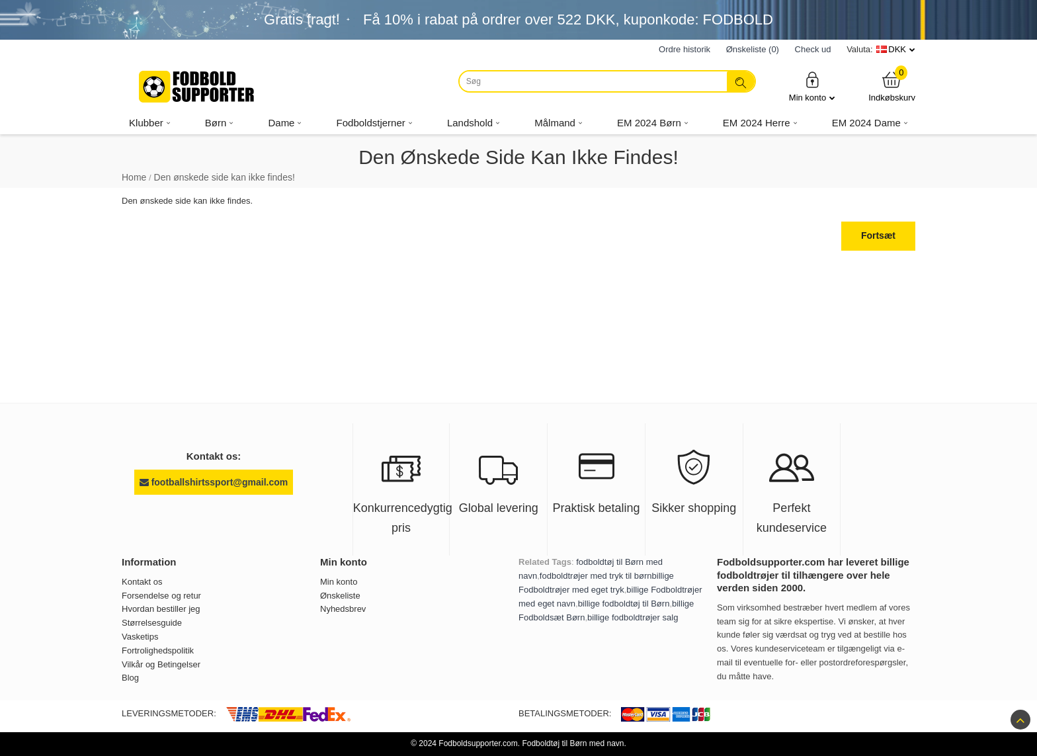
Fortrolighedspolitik (158, 650)
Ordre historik (684, 49)
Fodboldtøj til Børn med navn (573, 743)
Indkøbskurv (891, 86)
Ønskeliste (340, 596)
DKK (897, 49)
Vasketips (140, 637)
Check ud (813, 49)
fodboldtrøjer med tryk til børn (596, 576)
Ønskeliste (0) (752, 49)
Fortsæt (878, 235)
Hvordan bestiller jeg (161, 609)
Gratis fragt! (302, 19)
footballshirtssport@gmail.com (214, 482)
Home (134, 177)
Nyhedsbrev (343, 609)
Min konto (812, 86)
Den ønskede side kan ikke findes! (224, 177)
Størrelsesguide (152, 623)
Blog (130, 678)
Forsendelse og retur (161, 596)
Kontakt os (142, 582)
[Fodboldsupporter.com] (198, 86)
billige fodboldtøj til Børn (624, 604)
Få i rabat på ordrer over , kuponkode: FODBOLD (568, 19)
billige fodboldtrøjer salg (632, 617)
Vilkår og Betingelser (161, 664)
